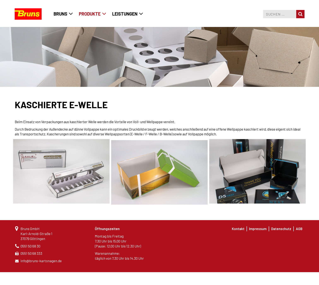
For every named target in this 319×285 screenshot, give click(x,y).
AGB (299, 229)
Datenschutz (281, 229)
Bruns (60, 13)
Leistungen (124, 13)
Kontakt (238, 229)
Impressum (258, 229)
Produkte (90, 13)
